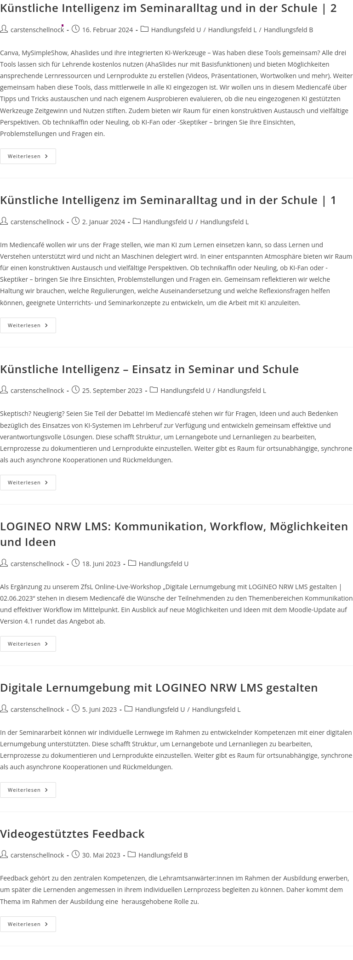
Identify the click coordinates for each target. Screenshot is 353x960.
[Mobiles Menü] (331, 20)
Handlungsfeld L (224, 221)
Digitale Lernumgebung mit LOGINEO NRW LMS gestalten (159, 687)
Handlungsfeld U (168, 221)
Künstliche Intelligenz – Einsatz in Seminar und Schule (149, 368)
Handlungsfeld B (163, 855)
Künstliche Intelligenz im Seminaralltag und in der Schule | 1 (168, 199)
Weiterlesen (32, 158)
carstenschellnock (37, 221)
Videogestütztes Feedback (72, 833)
